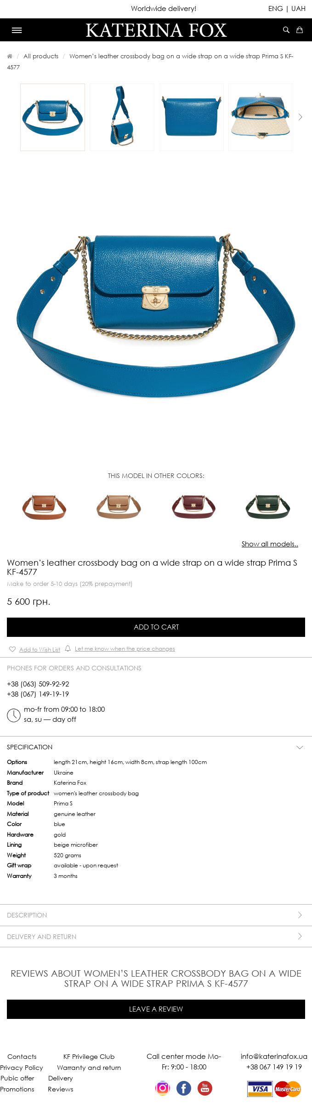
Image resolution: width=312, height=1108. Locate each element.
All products (40, 56)
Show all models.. (270, 544)
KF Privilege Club (89, 1056)
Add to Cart (156, 627)
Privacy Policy (21, 1067)
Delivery (60, 1078)
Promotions (17, 1089)
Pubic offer (17, 1078)
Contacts (21, 1056)
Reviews (60, 1089)
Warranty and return (89, 1067)
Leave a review (156, 1009)
